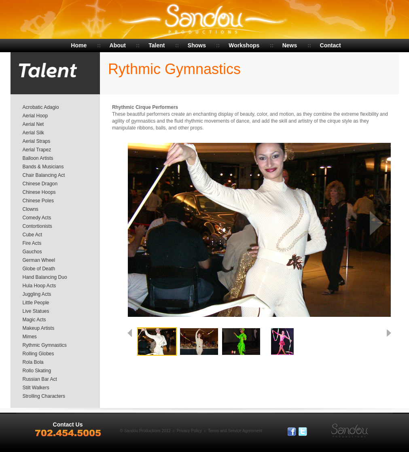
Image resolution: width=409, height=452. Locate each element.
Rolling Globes (38, 354)
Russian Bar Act (40, 379)
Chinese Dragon (40, 184)
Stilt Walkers (36, 387)
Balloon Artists (38, 158)
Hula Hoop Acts (39, 286)
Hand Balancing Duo (45, 277)
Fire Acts (32, 243)
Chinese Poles (38, 201)
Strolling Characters (44, 396)
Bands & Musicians (43, 167)
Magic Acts (34, 320)
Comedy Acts (37, 218)
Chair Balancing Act (44, 175)
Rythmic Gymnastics (45, 345)
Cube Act (32, 235)
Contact (330, 45)
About (118, 45)
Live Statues (36, 311)
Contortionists (37, 226)
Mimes (30, 337)
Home (79, 45)
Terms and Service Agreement (235, 431)
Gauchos (32, 252)
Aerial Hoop (35, 116)
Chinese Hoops (39, 192)
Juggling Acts (37, 294)
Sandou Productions (204, 20)
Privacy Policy (189, 431)
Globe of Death (39, 269)
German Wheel (39, 260)
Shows (197, 45)
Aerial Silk (33, 133)
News (289, 45)
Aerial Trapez (37, 150)
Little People (36, 303)
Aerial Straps (37, 141)
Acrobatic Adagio (41, 107)
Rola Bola (33, 362)
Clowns (30, 209)
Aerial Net (33, 124)
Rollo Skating (37, 370)
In (313, 431)
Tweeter (303, 431)
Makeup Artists (39, 328)
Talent (156, 45)
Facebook (292, 431)
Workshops (244, 45)
